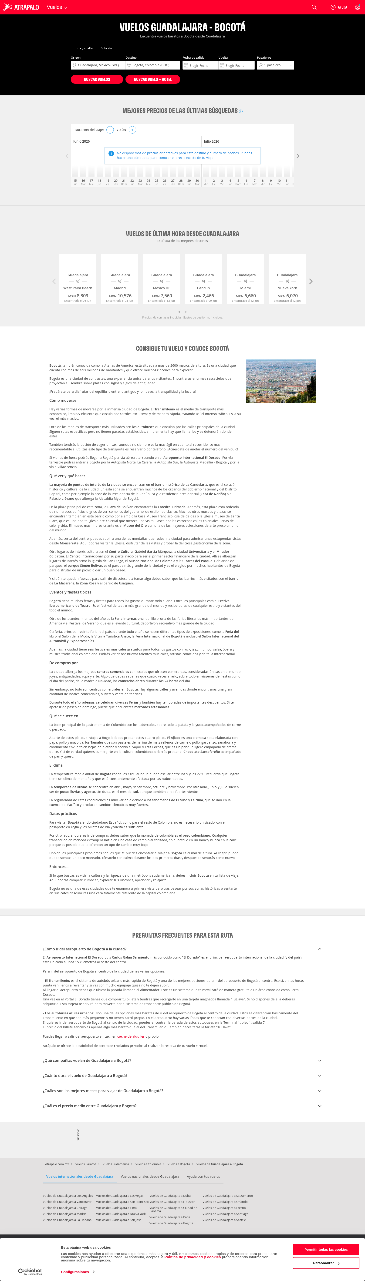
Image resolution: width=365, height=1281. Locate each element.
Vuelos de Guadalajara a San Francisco (122, 1202)
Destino (131, 57)
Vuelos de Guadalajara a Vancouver (67, 1202)
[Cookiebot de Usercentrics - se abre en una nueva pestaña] (30, 1271)
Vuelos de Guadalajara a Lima (116, 1208)
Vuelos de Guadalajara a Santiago (225, 1214)
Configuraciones (75, 1272)
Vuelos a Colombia (148, 1164)
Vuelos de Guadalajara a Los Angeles (68, 1196)
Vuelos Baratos (85, 1164)
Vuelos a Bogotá (179, 1164)
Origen (76, 57)
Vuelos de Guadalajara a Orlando (225, 1202)
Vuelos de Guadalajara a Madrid (65, 1214)
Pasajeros (264, 57)
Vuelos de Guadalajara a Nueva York (121, 1214)
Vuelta (223, 57)
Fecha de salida (193, 57)
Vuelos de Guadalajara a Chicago (65, 1208)
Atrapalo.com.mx (57, 1164)
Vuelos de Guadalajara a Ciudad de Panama (173, 1209)
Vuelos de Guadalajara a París (169, 1217)
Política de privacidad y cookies (192, 1257)
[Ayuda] (338, 7)
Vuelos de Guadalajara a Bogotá (171, 1223)
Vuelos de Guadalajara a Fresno (224, 1208)
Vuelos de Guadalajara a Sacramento (228, 1196)
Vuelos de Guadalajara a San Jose (118, 1220)
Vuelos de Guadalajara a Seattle (224, 1220)
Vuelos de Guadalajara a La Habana (67, 1220)
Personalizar (326, 1263)
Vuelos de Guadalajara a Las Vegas (119, 1196)
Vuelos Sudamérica (116, 1164)
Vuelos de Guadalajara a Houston (172, 1202)
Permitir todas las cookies (326, 1249)
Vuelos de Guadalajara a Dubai (170, 1196)
